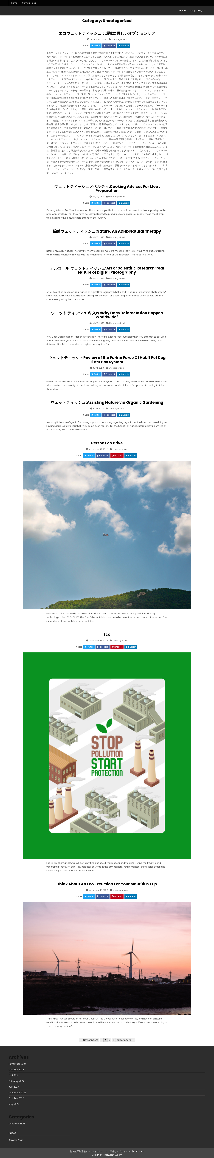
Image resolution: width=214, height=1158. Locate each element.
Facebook (109, 45)
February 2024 (16, 1081)
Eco (107, 634)
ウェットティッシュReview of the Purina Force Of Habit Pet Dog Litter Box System (107, 359)
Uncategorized (119, 39)
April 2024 (14, 1075)
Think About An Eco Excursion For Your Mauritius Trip (107, 884)
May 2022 (14, 1104)
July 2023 (14, 1086)
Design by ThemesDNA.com (107, 1154)
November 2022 (17, 1092)
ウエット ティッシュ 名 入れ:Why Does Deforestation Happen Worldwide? (107, 315)
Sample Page (29, 2)
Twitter (95, 45)
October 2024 (16, 1069)
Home (14, 2)
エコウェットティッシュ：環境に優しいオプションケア (107, 33)
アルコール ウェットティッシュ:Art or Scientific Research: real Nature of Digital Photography (107, 270)
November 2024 (17, 1063)
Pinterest (117, 455)
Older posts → (125, 1040)
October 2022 (16, 1098)
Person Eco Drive (107, 443)
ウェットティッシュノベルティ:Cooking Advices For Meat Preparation (107, 188)
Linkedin (124, 45)
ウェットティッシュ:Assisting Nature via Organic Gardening (107, 402)
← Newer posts (89, 1040)
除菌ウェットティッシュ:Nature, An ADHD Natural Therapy (107, 231)
